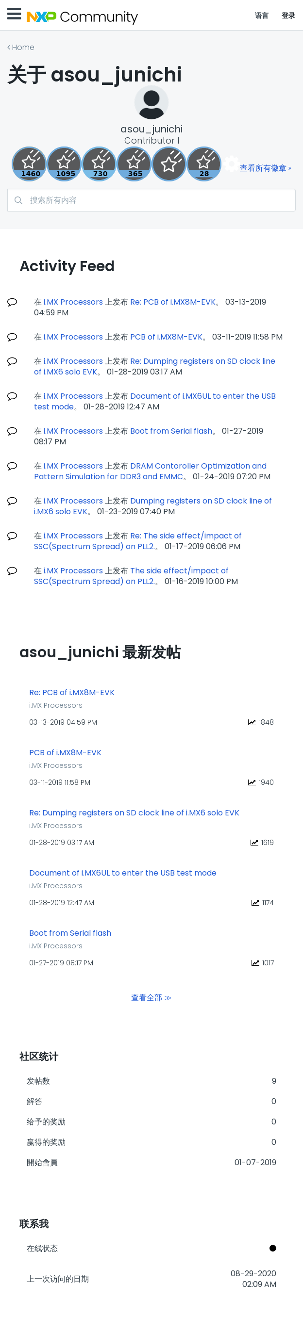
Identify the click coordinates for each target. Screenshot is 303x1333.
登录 (289, 15)
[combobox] (151, 200)
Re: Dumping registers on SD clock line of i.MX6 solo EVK (134, 813)
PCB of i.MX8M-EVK (166, 336)
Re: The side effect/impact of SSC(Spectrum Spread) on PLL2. (138, 541)
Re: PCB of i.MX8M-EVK (173, 302)
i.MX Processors (73, 302)
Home (23, 47)
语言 (262, 15)
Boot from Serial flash (171, 431)
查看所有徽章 (263, 168)
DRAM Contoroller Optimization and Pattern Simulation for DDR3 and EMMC (150, 471)
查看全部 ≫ (151, 997)
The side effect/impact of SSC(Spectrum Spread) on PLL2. (131, 576)
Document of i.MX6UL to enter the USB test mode (123, 873)
